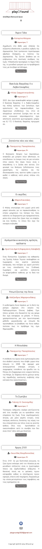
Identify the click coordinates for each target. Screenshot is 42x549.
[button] (21, 71)
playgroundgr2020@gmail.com (21, 533)
